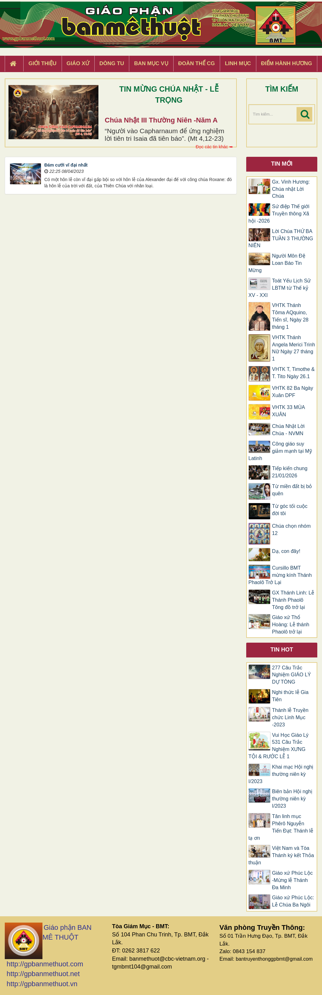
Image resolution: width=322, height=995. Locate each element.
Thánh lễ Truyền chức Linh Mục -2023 (290, 717)
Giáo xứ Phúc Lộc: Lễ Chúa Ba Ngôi (293, 901)
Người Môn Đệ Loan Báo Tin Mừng (276, 263)
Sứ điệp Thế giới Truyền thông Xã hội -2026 (278, 214)
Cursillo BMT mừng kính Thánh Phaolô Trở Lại (280, 575)
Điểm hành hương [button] (286, 63)
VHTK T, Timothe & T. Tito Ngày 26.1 (293, 373)
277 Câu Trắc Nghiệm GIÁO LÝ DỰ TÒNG (291, 675)
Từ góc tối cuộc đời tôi (290, 509)
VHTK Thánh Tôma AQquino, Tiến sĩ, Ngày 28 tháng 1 (290, 316)
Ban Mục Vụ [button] (151, 63)
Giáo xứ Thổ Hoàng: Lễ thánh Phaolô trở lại (290, 624)
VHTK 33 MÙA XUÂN (288, 411)
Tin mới (281, 164)
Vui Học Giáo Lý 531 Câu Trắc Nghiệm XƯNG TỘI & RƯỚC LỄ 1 (278, 745)
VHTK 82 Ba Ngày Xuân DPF (292, 391)
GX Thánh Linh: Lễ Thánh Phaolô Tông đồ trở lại (293, 600)
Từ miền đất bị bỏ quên (292, 490)
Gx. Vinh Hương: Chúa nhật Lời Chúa (291, 189)
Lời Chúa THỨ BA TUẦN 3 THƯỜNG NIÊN (280, 238)
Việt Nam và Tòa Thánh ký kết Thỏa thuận (281, 855)
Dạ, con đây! (286, 551)
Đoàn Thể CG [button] (196, 63)
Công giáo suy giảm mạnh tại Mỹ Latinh (280, 451)
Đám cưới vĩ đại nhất (65, 165)
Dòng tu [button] (111, 63)
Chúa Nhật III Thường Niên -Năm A (161, 120)
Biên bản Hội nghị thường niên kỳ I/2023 (292, 799)
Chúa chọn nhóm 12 (291, 529)
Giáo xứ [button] (78, 63)
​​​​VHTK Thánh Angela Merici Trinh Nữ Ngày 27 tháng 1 (293, 348)
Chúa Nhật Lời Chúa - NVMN (288, 430)
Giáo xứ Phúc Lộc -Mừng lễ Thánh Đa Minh (292, 880)
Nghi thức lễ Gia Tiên (290, 696)
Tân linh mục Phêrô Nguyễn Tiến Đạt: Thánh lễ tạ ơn (280, 827)
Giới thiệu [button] (42, 63)
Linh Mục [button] (238, 63)
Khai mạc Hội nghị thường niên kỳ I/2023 (281, 774)
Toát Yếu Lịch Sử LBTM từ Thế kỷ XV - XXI (279, 288)
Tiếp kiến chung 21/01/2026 (290, 472)
